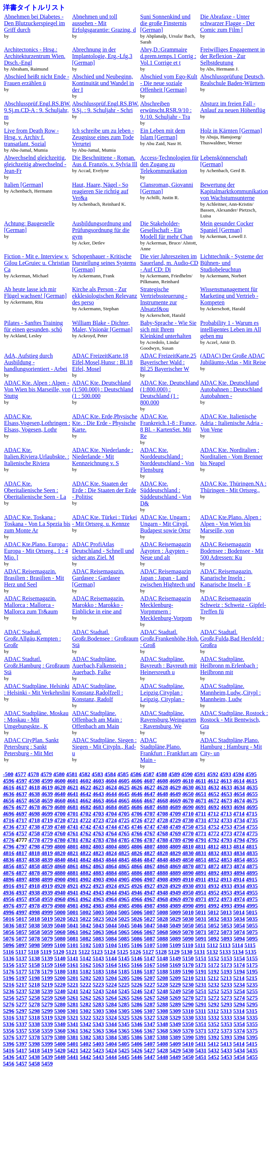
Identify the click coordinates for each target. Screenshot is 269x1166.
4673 (226, 800)
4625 (124, 787)
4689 (175, 807)
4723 (98, 820)
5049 (175, 925)
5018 (34, 919)
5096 (8, 945)
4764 (111, 833)
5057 (21, 932)
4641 (72, 794)
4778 (34, 840)
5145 (124, 958)
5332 (213, 1017)
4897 (21, 879)
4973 (226, 899)
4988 (162, 906)
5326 (136, 1017)
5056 (8, 932)
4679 (47, 807)
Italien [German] (23, 185)
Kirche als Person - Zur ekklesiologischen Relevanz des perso (104, 295)
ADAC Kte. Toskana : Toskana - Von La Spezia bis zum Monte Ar (37, 523)
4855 (252, 860)
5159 (47, 965)
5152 (213, 958)
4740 (59, 827)
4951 (200, 892)
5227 (149, 984)
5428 (162, 1050)
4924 (111, 886)
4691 (200, 807)
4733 (226, 820)
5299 (47, 1011)
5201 (72, 978)
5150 (187, 958)
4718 (34, 820)
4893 (226, 873)
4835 (252, 853)
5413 (226, 1044)
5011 (200, 912)
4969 (175, 899)
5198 (34, 978)
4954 (239, 892)
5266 (136, 998)
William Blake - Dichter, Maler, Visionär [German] (102, 326)
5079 (47, 938)
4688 (162, 807)
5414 (239, 1044)
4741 (72, 827)
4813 (226, 846)
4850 (187, 860)
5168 (162, 965)
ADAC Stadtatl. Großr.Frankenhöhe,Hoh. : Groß (169, 638)
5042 (85, 925)
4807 (149, 846)
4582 (84, 774)
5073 (226, 932)
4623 (98, 787)
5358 (34, 1031)
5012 (213, 912)
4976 (8, 906)
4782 (85, 840)
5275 (252, 998)
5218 (34, 984)
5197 (21, 978)
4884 (111, 873)
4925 (124, 886)
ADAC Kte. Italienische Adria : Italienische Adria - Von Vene (231, 423)
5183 (98, 971)
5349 (175, 1024)
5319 (47, 1017)
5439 (47, 1057)
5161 (72, 965)
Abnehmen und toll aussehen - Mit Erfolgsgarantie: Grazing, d (104, 23)
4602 (85, 781)
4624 (111, 787)
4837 (21, 860)
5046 (136, 925)
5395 (252, 1037)
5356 (8, 1031)
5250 (187, 991)
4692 (213, 807)
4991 (200, 906)
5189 (175, 971)
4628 (162, 787)
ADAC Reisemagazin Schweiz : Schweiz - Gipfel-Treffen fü (233, 605)
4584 (110, 774)
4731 (200, 820)
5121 (71, 952)
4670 (187, 800)
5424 (111, 1050)
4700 (59, 813)
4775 (252, 833)
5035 (252, 919)
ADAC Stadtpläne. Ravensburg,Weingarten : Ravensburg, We (168, 719)
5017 (21, 919)
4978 (34, 906)
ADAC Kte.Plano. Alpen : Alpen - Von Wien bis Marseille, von (230, 523)
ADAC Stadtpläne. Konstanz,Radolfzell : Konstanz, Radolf (97, 692)
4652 (213, 794)
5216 (8, 984)
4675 (252, 800)
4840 (59, 860)
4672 (213, 800)
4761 (72, 833)
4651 (200, 794)
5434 (239, 1050)
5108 (162, 945)
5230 (187, 984)
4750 (187, 827)
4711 (200, 813)
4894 (239, 873)
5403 (98, 1044)
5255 (252, 991)
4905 (124, 879)
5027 (149, 919)
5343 (98, 1024)
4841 (72, 860)
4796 (8, 846)
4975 (252, 899)
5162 (85, 965)
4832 (213, 853)
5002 (85, 912)
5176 (8, 971)
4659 (47, 800)
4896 (8, 879)
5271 (200, 998)
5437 (21, 1057)
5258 (34, 998)
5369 (175, 1031)
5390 (187, 1037)
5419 (47, 1050)
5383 (98, 1037)
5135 (250, 952)
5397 (21, 1044)
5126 (135, 952)
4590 (187, 774)
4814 (239, 846)
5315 (251, 1011)
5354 (239, 1024)
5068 (162, 932)
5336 (8, 1024)
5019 (47, 919)
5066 (136, 932)
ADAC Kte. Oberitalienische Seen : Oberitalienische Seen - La (35, 490)
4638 (34, 794)
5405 (124, 1044)
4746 (136, 827)
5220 (59, 984)
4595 (251, 774)
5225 (124, 984)
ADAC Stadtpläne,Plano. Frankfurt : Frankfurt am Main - (168, 750)
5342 (85, 1024)
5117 (20, 952)
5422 (85, 1050)
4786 (136, 840)
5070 (187, 932)
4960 (59, 899)
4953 (226, 892)
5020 (59, 919)
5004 (111, 912)
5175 (252, 965)
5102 (85, 945)
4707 (149, 813)
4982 (85, 906)
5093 (226, 938)
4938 (34, 892)
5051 (200, 925)
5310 (187, 1011)
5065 (124, 932)
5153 (226, 958)
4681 (72, 807)
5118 (33, 952)
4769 (175, 833)
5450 (187, 1057)
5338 (34, 1024)
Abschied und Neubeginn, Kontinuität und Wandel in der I (103, 83)
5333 (226, 1017)
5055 (252, 925)
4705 (124, 813)
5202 (85, 978)
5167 (149, 965)
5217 (21, 984)
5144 (111, 958)
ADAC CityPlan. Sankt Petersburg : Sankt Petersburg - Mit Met (31, 746)
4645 (124, 794)
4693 (226, 807)
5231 (200, 984)
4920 (59, 886)
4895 (252, 873)
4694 (239, 807)
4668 (162, 800)
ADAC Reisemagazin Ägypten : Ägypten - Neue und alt (165, 551)
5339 (47, 1024)
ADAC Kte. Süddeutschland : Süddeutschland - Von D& (165, 493)
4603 (98, 781)
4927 (149, 886)
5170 (187, 965)
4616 (8, 787)
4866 (136, 866)
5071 (200, 932)
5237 (21, 991)
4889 (175, 873)
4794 (239, 840)
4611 (200, 781)
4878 (34, 873)
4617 (21, 787)
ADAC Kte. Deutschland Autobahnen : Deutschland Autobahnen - (231, 389)
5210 (187, 978)
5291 (200, 1004)
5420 (59, 1050)
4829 (175, 853)
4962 (85, 899)
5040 (59, 925)
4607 (149, 781)
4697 (21, 813)
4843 (98, 860)
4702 (85, 813)
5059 (47, 932)
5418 (34, 1050)
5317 (21, 1017)
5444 (111, 1057)
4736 (8, 827)
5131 (199, 952)
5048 (162, 925)
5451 (200, 1057)
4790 (187, 840)
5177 (21, 971)
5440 (59, 1057)
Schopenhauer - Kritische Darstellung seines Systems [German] (104, 263)
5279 (47, 1004)
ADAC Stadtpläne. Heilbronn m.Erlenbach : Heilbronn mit (229, 665)
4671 (200, 800)
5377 (21, 1037)
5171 (200, 965)
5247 (149, 991)
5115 (250, 945)
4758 (34, 833)
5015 (251, 912)
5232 (213, 984)
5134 (237, 952)
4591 (199, 774)
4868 (162, 866)
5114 (237, 945)
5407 (149, 1044)
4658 (34, 800)
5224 (111, 984)
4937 (21, 892)
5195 (252, 971)
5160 (59, 965)
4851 (200, 860)
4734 (239, 820)
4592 (212, 774)
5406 (136, 1044)
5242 (85, 991)
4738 (34, 827)
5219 (47, 984)
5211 (200, 978)
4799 (47, 846)
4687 (149, 807)
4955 (252, 892)
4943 (98, 892)
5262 (85, 998)
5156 (8, 965)
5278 (34, 1004)
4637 (21, 794)
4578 (33, 774)
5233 (226, 984)
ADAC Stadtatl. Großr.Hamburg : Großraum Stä (37, 665)
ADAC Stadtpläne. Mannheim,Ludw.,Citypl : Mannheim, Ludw (230, 692)
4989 (175, 906)
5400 (59, 1044)
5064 (111, 932)
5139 (47, 958)
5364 (111, 1031)
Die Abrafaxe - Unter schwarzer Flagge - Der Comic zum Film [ (227, 23)
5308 (162, 1011)
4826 (136, 853)
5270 (187, 998)
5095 (252, 938)
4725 (124, 820)
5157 (21, 965)
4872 (213, 866)
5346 (136, 1024)
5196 (8, 978)
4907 (149, 879)
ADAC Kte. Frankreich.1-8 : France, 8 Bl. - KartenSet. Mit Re (168, 426)
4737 (21, 827)
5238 (34, 991)
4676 (8, 807)
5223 (98, 984)
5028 (162, 919)
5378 (34, 1037)
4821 (72, 853)
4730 (187, 820)
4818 (34, 853)
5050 (187, 925)
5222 (85, 984)
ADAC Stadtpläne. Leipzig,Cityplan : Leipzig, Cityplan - (162, 692)
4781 (72, 840)
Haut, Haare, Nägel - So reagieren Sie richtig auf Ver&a (100, 191)
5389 (175, 1037)
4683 (98, 807)
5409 (175, 1044)
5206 (136, 978)
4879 (47, 873)
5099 (47, 945)
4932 (213, 886)
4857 (21, 866)
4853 (226, 860)
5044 (111, 925)
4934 (239, 886)
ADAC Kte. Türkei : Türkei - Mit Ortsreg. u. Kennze (104, 520)
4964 (111, 899)
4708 (162, 813)
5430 (187, 1050)
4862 (85, 866)
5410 (187, 1044)
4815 (251, 846)
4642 (85, 794)
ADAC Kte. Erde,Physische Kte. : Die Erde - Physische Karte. (105, 423)
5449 (175, 1057)
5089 (175, 938)
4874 (239, 866)
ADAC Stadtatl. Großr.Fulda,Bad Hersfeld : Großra (232, 638)
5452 (213, 1057)
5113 (224, 945)
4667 (149, 800)
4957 (21, 899)
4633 (226, 787)
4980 (59, 906)
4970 (187, 899)
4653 (226, 794)
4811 (200, 846)
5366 (136, 1031)
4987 (149, 906)
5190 (187, 971)
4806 (136, 846)
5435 (252, 1050)
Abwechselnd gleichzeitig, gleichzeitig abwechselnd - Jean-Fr (35, 164)
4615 (251, 781)
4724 (111, 820)
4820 (59, 853)
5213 (226, 978)
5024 (111, 919)
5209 (175, 978)
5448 (162, 1057)
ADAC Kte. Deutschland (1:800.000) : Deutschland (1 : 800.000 (169, 393)
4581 (71, 774)
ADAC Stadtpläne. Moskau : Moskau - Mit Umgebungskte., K (36, 719)
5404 (111, 1044)
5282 (85, 1004)
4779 (47, 840)
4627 (149, 787)
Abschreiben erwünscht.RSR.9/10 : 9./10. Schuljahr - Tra (166, 110)
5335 (252, 1017)
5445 (124, 1057)
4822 (85, 853)
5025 (124, 919)
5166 (136, 965)
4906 (136, 879)
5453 (226, 1057)
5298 (34, 1011)
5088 (162, 938)
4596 (8, 781)
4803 (98, 846)
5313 (226, 1011)
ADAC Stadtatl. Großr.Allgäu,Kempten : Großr (32, 638)
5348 (162, 1024)
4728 (162, 820)
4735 (252, 820)
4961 (72, 899)
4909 (175, 879)
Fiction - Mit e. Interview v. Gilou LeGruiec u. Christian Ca (37, 263)
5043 (98, 925)
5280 (59, 1004)
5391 (200, 1037)
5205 (124, 978)
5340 (59, 1024)
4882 (85, 873)
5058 (34, 932)
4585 (122, 774)
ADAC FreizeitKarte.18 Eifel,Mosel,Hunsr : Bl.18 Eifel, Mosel (102, 362)
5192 (213, 971)
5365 (124, 1031)
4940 (59, 892)
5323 (98, 1017)
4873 (226, 866)
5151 (200, 958)
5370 (187, 1031)
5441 (72, 1057)
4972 (213, 899)
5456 (8, 1063)
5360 (59, 1031)
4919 (47, 886)
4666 (136, 800)
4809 (175, 846)
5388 (162, 1037)
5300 (59, 1011)
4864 (111, 866)
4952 (213, 892)
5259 (47, 998)
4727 (149, 820)
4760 (59, 833)
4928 (162, 886)
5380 (59, 1037)
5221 (72, 984)
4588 (161, 774)
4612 (213, 781)
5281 (72, 1004)
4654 (239, 794)
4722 (85, 820)
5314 (239, 1011)
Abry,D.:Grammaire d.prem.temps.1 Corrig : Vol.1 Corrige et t (168, 56)
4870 (187, 866)
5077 (21, 938)
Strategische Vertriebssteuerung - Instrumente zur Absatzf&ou (163, 299)
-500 (8, 774)
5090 (187, 938)
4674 (239, 800)
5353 (226, 1024)
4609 (175, 781)
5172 (213, 965)
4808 (162, 846)
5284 (111, 1004)
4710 (187, 813)
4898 (34, 879)
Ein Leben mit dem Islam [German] (162, 134)
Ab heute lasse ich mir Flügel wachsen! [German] (35, 292)
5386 (136, 1037)
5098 (34, 945)
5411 (200, 1044)
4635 (252, 787)
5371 (200, 1031)
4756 (8, 833)
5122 (84, 952)
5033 (226, 919)
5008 (162, 912)
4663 (98, 800)
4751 (200, 827)
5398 (34, 1044)
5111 (200, 945)
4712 (213, 813)
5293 (226, 1004)
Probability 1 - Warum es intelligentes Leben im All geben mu (230, 329)
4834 (239, 853)
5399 (47, 1044)
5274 (239, 998)
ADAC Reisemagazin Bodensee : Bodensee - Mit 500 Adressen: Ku (231, 551)
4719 (47, 820)
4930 (187, 886)
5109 (175, 945)
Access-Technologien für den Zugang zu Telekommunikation (169, 164)
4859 (47, 866)
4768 (162, 833)
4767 (149, 833)
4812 (213, 846)
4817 (21, 853)
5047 (149, 925)
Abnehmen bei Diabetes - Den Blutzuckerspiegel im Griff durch (34, 23)
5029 (175, 919)
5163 (98, 965)
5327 (149, 1017)
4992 (213, 906)
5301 (72, 1011)
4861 (72, 866)
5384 (111, 1037)
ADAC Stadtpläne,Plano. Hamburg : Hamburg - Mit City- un (231, 746)
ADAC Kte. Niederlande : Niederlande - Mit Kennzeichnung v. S (102, 456)
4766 (136, 833)
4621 (72, 787)
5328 (162, 1017)
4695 (252, 807)
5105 (124, 945)
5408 (162, 1044)
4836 (8, 860)
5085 (124, 938)
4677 (21, 807)
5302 (85, 1011)
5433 (226, 1050)
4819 (47, 853)
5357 (21, 1031)
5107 (149, 945)
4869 (175, 866)
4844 (111, 860)
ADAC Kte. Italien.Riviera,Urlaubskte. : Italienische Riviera (36, 456)
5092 (213, 938)
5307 (149, 1011)
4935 (252, 886)
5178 (34, 971)
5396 (8, 1044)
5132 (212, 952)
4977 (21, 906)
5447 (149, 1057)
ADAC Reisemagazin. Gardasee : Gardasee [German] (98, 578)
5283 (98, 1004)
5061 (72, 932)
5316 (8, 1017)
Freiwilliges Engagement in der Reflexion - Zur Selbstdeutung (232, 56)
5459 (47, 1063)
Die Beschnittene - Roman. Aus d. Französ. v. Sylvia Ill (105, 161)
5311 (200, 1011)
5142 (85, 958)
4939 (47, 892)
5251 (200, 991)
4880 (59, 873)
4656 (8, 800)
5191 (200, 971)
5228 (162, 984)
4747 (149, 827)
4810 (187, 846)
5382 (85, 1037)
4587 (148, 774)
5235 (252, 984)
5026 (136, 919)
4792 (213, 840)
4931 (200, 886)
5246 (136, 991)
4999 (47, 912)
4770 (187, 833)
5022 (85, 919)
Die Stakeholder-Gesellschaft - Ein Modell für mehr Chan (166, 230)
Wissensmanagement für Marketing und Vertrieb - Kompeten (229, 295)
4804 (111, 846)
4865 (124, 866)
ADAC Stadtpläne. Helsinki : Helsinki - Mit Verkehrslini (37, 689)
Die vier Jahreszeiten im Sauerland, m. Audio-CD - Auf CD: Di (169, 263)
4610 (187, 781)
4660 (59, 800)
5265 (124, 998)
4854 (239, 860)
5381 (72, 1037)
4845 (124, 860)
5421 (72, 1050)
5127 (148, 952)
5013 (226, 912)
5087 (149, 938)
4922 (85, 886)
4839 (47, 860)
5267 (149, 998)
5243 (98, 991)
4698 (34, 813)
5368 (162, 1031)
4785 (124, 840)
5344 (111, 1024)
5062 (85, 932)
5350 (187, 1024)
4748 (162, 827)
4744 (111, 827)
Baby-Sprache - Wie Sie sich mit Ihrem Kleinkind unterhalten (168, 329)
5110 (187, 945)
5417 (21, 1050)
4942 (85, 892)
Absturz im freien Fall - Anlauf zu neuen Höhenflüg (232, 106)
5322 (85, 1017)
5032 (213, 919)
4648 (162, 794)
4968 (162, 899)
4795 (252, 840)
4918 (34, 886)
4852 (213, 860)
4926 (136, 886)
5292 (213, 1004)
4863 (98, 866)
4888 (162, 873)
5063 (98, 932)
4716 (8, 820)
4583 (97, 774)
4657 (21, 800)
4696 (8, 813)
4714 (239, 813)
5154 (239, 958)
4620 (59, 787)
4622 (85, 787)
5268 (162, 998)
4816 (8, 853)
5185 (124, 971)
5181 (72, 971)
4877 (21, 873)
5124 (109, 952)
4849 (175, 860)
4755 (252, 827)
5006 (136, 912)
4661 (72, 800)
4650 (187, 794)
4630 (187, 787)
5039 (47, 925)
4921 (72, 886)
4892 (213, 873)
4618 (34, 787)
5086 (136, 938)
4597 (21, 781)
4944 (111, 892)
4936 (8, 892)
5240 (59, 991)
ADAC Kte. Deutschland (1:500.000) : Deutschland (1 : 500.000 (103, 389)
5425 (124, 1050)
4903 (98, 879)
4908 (162, 879)
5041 (72, 925)
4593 (225, 774)
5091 (200, 938)
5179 (47, 971)
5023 (98, 919)
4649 (175, 794)
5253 (226, 991)
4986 (136, 906)
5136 (8, 958)
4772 (213, 833)
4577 (20, 774)
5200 (59, 978)
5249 (175, 991)
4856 (8, 866)
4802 (85, 846)
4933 (226, 886)
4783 (98, 840)
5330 (187, 1017)
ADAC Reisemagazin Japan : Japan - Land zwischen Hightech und (167, 578)
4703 (98, 813)
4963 (98, 899)
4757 (21, 833)
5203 (98, 978)
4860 (59, 866)
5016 (8, 919)
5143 (98, 958)
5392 (213, 1037)
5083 (98, 938)
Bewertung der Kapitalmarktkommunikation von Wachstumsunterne (234, 191)
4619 (47, 787)
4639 (47, 794)
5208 (162, 978)
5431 (200, 1050)
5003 (98, 912)
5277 (21, 1004)
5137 (21, 958)
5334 (239, 1017)
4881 (72, 873)
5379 (47, 1037)
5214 (239, 978)
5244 (111, 991)
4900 (59, 879)
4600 (59, 781)
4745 (124, 827)
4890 (187, 873)
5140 (59, 958)
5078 (34, 938)
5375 (252, 1031)
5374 (239, 1031)
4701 (72, 813)
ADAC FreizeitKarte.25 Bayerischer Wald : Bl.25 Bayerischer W (168, 362)
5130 (186, 952)
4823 (98, 853)
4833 (226, 853)
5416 (8, 1050)
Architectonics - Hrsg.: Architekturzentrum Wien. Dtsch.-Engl (34, 56)
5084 (111, 938)
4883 (98, 873)
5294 (239, 1004)
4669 (175, 800)
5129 (174, 952)
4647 (149, 794)
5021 (72, 919)
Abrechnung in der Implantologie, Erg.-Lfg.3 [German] (102, 56)
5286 (136, 1004)
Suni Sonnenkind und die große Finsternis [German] (165, 23)
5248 (162, 991)
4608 (162, 781)
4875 (252, 866)
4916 (8, 886)
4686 (136, 807)
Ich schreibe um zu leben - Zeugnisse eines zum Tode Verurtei (103, 137)
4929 (175, 886)
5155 (252, 958)
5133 (225, 952)
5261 (72, 998)
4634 (239, 787)
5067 (149, 932)
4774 (239, 833)
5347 (149, 1024)
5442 (85, 1057)
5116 (8, 952)
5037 (21, 925)
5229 (175, 984)
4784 (111, 840)
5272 (213, 998)
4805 (124, 846)
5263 (98, 998)
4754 (239, 827)
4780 (59, 840)
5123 (97, 952)
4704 (111, 813)
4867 (149, 866)
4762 (85, 833)
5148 (162, 958)
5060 (59, 932)
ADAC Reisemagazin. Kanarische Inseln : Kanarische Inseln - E (226, 578)
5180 (59, 971)
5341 (72, 1024)
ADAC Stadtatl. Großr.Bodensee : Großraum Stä (105, 638)
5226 (136, 984)
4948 (162, 892)
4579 (46, 774)
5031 (200, 919)
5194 (239, 971)
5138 (34, 958)
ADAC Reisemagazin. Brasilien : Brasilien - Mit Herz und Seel (34, 578)
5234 (239, 984)
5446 (136, 1057)
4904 (111, 879)
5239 (47, 991)
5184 (111, 971)
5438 (34, 1057)
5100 (59, 945)
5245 (124, 991)
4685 (124, 807)
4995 (252, 906)
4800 (59, 846)
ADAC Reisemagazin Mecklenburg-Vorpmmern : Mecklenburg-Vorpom (166, 608)
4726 (136, 820)
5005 (124, 912)
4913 (226, 879)
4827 (149, 853)
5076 (8, 938)
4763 (98, 833)
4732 (213, 820)
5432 (213, 1050)
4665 (124, 800)
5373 (226, 1031)
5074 (239, 932)
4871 (200, 866)
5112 (212, 945)
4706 (136, 813)
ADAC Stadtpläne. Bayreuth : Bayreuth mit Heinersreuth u (168, 665)
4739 (47, 827)
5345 (124, 1024)
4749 (175, 827)
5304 (111, 1011)
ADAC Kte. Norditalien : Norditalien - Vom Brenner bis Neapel (231, 456)
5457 (21, 1063)
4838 (34, 860)
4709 (175, 813)
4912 (213, 879)
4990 (187, 906)
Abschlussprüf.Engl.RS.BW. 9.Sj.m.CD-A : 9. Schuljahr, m (37, 110)
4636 (8, 794)
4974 (239, 899)
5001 (72, 912)
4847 (149, 860)
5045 (124, 925)
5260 (59, 998)
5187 (149, 971)
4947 (149, 892)
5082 (85, 938)
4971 (200, 899)
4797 (21, 846)
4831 (200, 853)
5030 (187, 919)
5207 (149, 978)
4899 (47, 879)
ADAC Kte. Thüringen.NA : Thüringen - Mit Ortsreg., (233, 487)
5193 (226, 971)
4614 (239, 781)
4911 (200, 879)
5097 (21, 945)
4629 (175, 787)
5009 (175, 912)
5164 (111, 965)
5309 (175, 1011)
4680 (59, 807)
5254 (239, 991)
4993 (226, 906)
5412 (213, 1044)
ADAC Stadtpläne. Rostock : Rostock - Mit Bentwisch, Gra (234, 719)
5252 (213, 991)
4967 (149, 899)
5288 (162, 1004)
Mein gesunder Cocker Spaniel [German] (226, 226)
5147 (149, 958)
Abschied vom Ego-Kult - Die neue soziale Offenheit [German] (168, 83)
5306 (136, 1011)
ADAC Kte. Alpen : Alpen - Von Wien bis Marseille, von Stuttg (37, 389)
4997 (21, 912)
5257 (21, 998)
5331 (200, 1017)
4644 (111, 794)
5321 (72, 1017)
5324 (111, 1017)
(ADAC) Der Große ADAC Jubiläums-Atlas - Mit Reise (233, 359)
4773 (226, 833)
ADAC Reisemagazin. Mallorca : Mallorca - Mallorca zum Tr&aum (31, 605)
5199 (47, 978)
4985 (124, 906)
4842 (85, 860)
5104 (111, 945)
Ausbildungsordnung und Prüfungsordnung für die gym (101, 230)
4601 (72, 781)
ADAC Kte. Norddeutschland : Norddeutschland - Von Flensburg (167, 460)
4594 (238, 774)
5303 (98, 1011)
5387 (149, 1037)
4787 (149, 840)
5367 (149, 1031)
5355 (252, 1024)
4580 (59, 774)
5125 (122, 952)
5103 (98, 945)
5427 (149, 1050)
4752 (213, 827)
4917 (21, 886)
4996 (8, 912)
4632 (213, 787)
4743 (98, 827)
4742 (85, 827)
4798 (34, 846)
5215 (251, 978)
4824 (111, 853)
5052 (213, 925)
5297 (21, 1011)
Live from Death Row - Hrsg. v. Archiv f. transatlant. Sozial (31, 137)
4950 (187, 892)
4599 (47, 781)
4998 (34, 912)
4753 (226, 827)
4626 (136, 787)
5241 (72, 991)
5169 (175, 965)
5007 (149, 912)
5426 (136, 1050)
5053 (226, 925)
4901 (72, 879)
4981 (72, 906)
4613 (226, 781)
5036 (8, 925)
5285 (124, 1004)
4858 (34, 866)
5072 (213, 932)
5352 (213, 1024)
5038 (34, 925)
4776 (8, 840)
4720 (59, 820)
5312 (213, 1011)
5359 (47, 1031)
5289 (175, 1004)
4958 (34, 899)
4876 (8, 873)
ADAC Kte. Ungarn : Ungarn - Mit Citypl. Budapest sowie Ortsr (165, 523)
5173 (226, 965)
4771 (200, 833)
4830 (187, 853)
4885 (124, 873)
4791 (200, 840)
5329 (175, 1017)
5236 (8, 991)
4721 (72, 820)
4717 (21, 820)
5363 (98, 1031)
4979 (47, 906)
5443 (98, 1057)
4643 (98, 794)
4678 (34, 807)
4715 (251, 813)
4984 (111, 906)
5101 (72, 945)
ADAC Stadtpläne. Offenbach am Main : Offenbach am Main (97, 719)
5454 (239, 1057)
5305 (124, 1011)
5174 (239, 965)
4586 (135, 774)
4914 (239, 879)
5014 (239, 912)
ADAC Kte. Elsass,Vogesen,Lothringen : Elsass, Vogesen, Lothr (37, 423)
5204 (111, 978)
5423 (98, 1050)
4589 (174, 774)
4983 (98, 906)
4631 (200, 787)
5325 (124, 1017)
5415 (251, 1044)
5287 (149, 1004)
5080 (59, 938)
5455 (252, 1057)
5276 (8, 1004)
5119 (46, 952)
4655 (252, 794)
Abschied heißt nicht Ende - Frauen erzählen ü (36, 79)
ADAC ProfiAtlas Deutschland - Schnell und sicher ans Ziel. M (103, 551)
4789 (175, 840)
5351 (200, 1024)
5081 (72, 938)
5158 (34, 965)
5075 (252, 932)
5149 (175, 958)
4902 (85, 879)
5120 (58, 952)
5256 (8, 998)
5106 (136, 945)
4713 (226, 813)
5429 (175, 1050)
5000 (59, 912)
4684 (111, 807)
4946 (136, 892)
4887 (149, 873)
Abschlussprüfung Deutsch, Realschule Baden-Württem (232, 79)
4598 (34, 781)
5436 (8, 1057)
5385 (124, 1037)
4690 (187, 807)
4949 (175, 892)
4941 (72, 892)
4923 (98, 886)
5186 (136, 971)
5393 (226, 1037)
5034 (239, 919)
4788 (162, 840)
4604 (111, 781)
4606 (136, 781)
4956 (8, 899)
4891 (200, 873)
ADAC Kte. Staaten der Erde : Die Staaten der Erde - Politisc (104, 490)
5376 (8, 1037)
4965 (124, 899)
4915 (251, 879)
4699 (47, 813)
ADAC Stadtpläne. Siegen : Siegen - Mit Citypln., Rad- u (104, 746)
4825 (124, 853)
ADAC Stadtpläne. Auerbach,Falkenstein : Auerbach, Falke (99, 665)
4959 (47, 899)
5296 (8, 1011)
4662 (85, 800)
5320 (59, 1017)
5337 (21, 1024)
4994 (239, 906)
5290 (187, 1004)
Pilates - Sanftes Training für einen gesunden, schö (33, 326)
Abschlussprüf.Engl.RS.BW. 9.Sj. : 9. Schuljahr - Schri (105, 106)
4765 (124, 833)
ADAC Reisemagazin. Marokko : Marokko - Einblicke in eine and (98, 605)
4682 (85, 807)
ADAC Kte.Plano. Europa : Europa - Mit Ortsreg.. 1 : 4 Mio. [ (36, 551)
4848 (162, 860)
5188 (162, 971)
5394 (239, 1037)
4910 (187, 879)
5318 (34, 1017)
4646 (136, 794)
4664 (111, 800)
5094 (239, 938)
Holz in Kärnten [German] (231, 131)
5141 (72, 958)
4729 (175, 820)
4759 (47, 833)
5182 (85, 971)
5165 (124, 965)
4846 (136, 860)
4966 (136, 899)
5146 (136, 958)
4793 (226, 840)
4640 (59, 794)
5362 (85, 1031)
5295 (252, 1004)
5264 (111, 998)
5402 (85, 1044)
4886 (136, 873)
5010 (187, 912)
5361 (72, 1031)
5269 (175, 998)
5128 (161, 952)
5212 (213, 978)
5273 (226, 998)
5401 (72, 1044)
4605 (124, 781)
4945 (124, 892)
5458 (34, 1063)
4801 (72, 846)
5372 (213, 1031)
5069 (175, 932)
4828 (162, 853)
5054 (239, 925)
